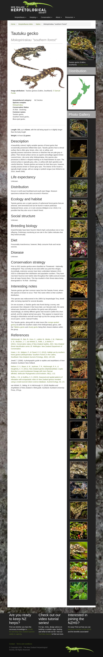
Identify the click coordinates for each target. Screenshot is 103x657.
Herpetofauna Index (25, 24)
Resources (70, 17)
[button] (77, 128)
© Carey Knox (83, 65)
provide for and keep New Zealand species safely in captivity (22, 631)
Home (13, 24)
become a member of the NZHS (79, 629)
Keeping (33, 17)
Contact (12, 644)
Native (38, 24)
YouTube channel (45, 634)
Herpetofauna (20, 17)
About (59, 17)
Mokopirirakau (18, 105)
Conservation (46, 17)
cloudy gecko (33, 327)
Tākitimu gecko (19, 327)
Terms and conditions (24, 644)
